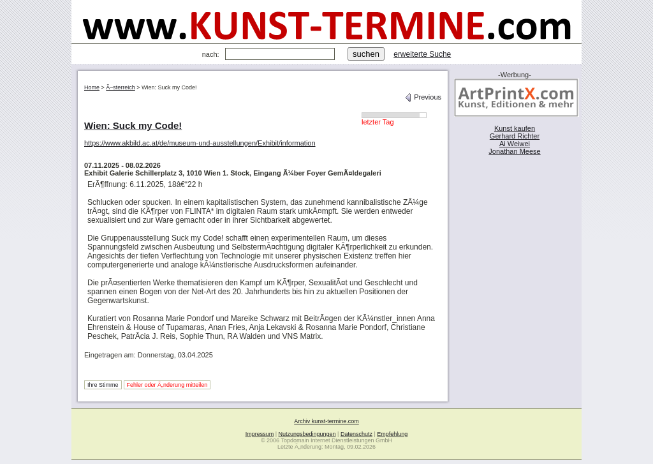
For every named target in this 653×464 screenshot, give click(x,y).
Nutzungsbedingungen (307, 434)
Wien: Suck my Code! (133, 125)
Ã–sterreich (120, 87)
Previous (422, 97)
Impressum (260, 434)
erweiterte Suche (422, 54)
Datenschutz (356, 434)
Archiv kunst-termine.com (326, 421)
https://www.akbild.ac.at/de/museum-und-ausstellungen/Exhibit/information (200, 143)
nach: (210, 54)
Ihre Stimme (103, 385)
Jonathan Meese (514, 151)
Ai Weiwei (514, 143)
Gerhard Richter (514, 136)
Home (91, 87)
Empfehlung (392, 434)
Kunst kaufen (514, 128)
